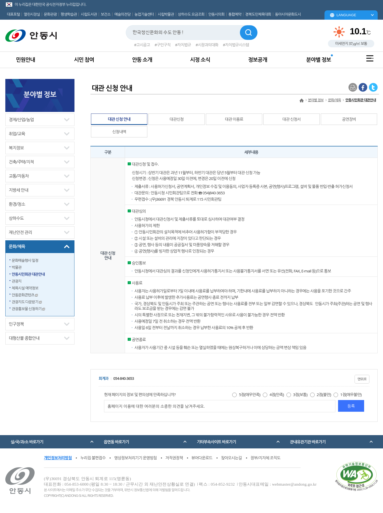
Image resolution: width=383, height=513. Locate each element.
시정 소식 (200, 59)
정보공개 (257, 59)
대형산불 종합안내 (24, 338)
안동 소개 (142, 59)
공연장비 (349, 119)
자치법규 (184, 44)
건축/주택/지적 (21, 162)
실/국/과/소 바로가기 (27, 441)
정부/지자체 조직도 (265, 457)
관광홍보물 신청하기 (28, 308)
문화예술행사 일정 (25, 260)
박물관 (16, 267)
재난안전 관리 (20, 232)
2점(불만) (324, 394)
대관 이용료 (234, 119)
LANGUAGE (346, 15)
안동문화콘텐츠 (25, 294)
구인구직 (163, 44)
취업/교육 (17, 134)
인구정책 (16, 324)
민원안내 (25, 59)
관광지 (16, 281)
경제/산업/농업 (21, 120)
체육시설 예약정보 (25, 288)
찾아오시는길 (231, 457)
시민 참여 (84, 59)
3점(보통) (300, 394)
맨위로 (362, 379)
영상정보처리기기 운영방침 (135, 457)
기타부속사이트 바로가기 (216, 441)
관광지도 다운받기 (27, 301)
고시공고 (143, 44)
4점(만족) (276, 394)
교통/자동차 (19, 176)
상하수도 (16, 218)
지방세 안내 (18, 190)
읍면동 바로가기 (116, 441)
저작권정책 (174, 457)
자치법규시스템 (237, 44)
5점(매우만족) (249, 394)
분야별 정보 (318, 59)
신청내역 (119, 131)
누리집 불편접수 (93, 457)
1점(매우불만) (350, 394)
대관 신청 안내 (119, 119)
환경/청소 (17, 204)
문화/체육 (17, 246)
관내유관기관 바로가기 (308, 441)
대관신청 (177, 119)
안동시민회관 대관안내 (28, 274)
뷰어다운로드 (202, 457)
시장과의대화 (208, 44)
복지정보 (16, 148)
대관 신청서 (291, 119)
